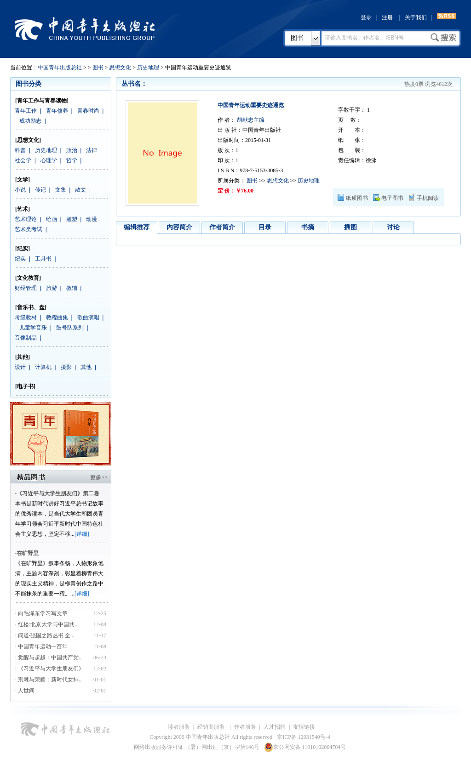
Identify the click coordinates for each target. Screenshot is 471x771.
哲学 (71, 160)
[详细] (82, 534)
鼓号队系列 (70, 327)
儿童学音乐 (33, 327)
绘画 (51, 219)
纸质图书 (357, 198)
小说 (20, 190)
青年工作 (26, 111)
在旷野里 (28, 553)
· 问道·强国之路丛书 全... (45, 635)
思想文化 (120, 67)
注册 (387, 17)
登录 (366, 17)
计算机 (43, 367)
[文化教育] (28, 278)
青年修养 (57, 111)
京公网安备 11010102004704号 (305, 747)
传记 (40, 190)
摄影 (66, 367)
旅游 (51, 288)
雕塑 (71, 219)
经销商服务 (211, 727)
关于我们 (416, 17)
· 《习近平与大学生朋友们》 (49, 668)
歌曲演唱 (88, 317)
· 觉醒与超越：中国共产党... (49, 657)
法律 (91, 150)
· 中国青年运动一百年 (41, 646)
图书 (297, 37)
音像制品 (26, 337)
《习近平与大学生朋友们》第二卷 (58, 493)
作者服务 (245, 727)
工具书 (43, 258)
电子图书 (392, 198)
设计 (20, 367)
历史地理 (148, 67)
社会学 (23, 160)
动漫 (91, 219)
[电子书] (25, 386)
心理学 (48, 160)
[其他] (22, 357)
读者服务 (179, 727)
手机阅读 (428, 198)
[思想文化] (28, 140)
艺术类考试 (28, 229)
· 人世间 (24, 690)
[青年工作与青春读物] (42, 100)
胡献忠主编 (250, 120)
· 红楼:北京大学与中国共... (47, 624)
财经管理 (26, 288)
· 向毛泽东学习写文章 (41, 613)
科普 (20, 150)
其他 (86, 367)
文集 (60, 190)
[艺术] (22, 209)
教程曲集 (57, 317)
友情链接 (304, 727)
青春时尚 (88, 111)
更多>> (99, 477)
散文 (80, 190)
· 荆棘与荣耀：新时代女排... (49, 679)
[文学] (22, 179)
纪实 (20, 258)
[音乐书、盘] (30, 307)
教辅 (71, 288)
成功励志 (30, 121)
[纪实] (22, 248)
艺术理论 (26, 219)
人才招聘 (275, 727)
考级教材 (26, 317)
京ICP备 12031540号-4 (303, 737)
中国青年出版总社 (85, 28)
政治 (71, 150)
